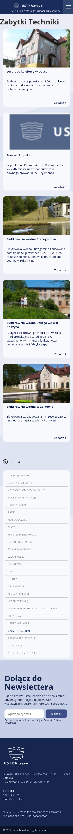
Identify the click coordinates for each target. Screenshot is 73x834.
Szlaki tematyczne (20, 542)
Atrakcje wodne (18, 475)
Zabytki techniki (19, 630)
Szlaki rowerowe (19, 549)
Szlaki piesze (16, 556)
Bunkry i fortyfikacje (22, 497)
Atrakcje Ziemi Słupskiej (23, 653)
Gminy (12, 571)
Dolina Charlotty (20, 482)
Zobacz (60, 103)
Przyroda (14, 616)
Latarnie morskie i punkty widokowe (32, 608)
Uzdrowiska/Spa (18, 623)
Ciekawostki (16, 586)
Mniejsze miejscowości (22, 534)
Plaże (11, 527)
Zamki (11, 512)
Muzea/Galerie (17, 519)
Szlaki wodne (17, 564)
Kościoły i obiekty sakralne (26, 490)
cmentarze (15, 645)
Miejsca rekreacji (19, 593)
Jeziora (12, 579)
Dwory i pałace (18, 505)
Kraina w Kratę (18, 601)
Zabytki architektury (22, 638)
